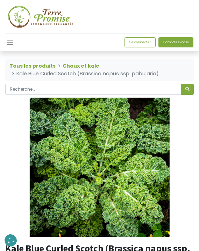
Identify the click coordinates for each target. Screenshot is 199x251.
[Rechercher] (187, 89)
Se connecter (140, 42)
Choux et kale (81, 65)
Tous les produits (32, 65)
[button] (11, 240)
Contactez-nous (176, 42)
